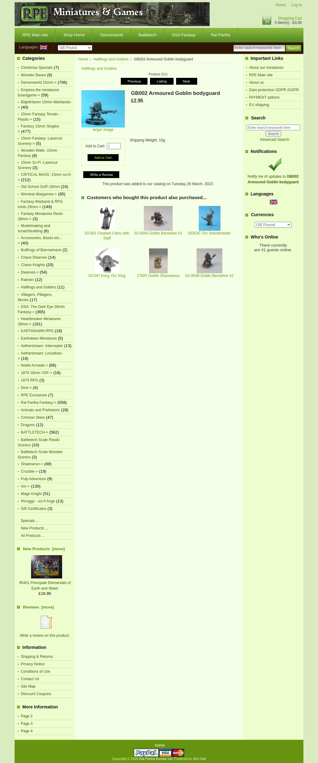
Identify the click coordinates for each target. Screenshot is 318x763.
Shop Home (74, 35)
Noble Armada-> (34, 365)
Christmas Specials (37, 67)
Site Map (28, 686)
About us (256, 82)
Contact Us (30, 679)
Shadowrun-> (32, 464)
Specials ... (30, 521)
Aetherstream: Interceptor (42, 346)
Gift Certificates (33, 508)
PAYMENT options (264, 97)
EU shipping (259, 105)
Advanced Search (274, 139)
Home (281, 5)
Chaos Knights (33, 265)
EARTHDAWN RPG (37, 331)
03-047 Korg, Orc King (107, 276)
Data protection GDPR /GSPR (274, 90)
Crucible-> (29, 471)
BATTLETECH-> (34, 432)
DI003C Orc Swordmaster (209, 233)
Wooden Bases (33, 75)
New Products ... (34, 528)
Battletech (148, 35)
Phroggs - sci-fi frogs (38, 501)
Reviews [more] (38, 607)
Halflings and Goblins (111, 59)
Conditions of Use (35, 671)
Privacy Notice (33, 664)
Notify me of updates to (273, 176)
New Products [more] (44, 549)
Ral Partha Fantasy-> (38, 402)
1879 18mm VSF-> (36, 373)
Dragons (28, 425)
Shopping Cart (290, 18)
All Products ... (33, 535)
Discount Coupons (36, 694)
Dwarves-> (30, 272)
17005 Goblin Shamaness (158, 276)
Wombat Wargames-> (39, 194)
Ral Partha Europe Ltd (155, 759)
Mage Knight (31, 494)
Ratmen (27, 280)
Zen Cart (199, 759)
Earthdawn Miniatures (39, 338)
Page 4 (27, 731)
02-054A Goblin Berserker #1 (158, 233)
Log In (297, 5)
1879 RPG (29, 380)
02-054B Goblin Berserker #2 (209, 276)
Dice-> (26, 388)
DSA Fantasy (184, 35)
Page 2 (27, 716)
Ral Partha (220, 35)
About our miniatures (266, 67)
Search (258, 117)
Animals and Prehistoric (40, 410)
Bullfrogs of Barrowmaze (41, 250)
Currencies (262, 214)
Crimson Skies (33, 417)
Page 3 (27, 723)
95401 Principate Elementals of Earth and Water (44, 583)
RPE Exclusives (34, 395)
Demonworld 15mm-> (39, 82)
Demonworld (111, 35)
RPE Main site (35, 35)
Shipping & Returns (37, 656)
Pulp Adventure (33, 479)
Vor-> (25, 486)
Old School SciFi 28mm (40, 187)
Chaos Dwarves (34, 257)
